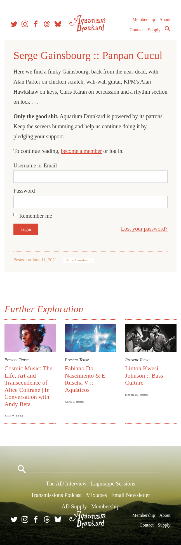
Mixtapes (96, 495)
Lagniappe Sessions (113, 483)
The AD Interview (66, 483)
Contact (137, 29)
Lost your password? (144, 229)
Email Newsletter (130, 495)
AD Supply (74, 506)
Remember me (35, 216)
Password (24, 191)
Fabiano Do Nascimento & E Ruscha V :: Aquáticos (85, 379)
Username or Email (35, 165)
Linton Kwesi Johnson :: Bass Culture (144, 375)
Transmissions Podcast (56, 495)
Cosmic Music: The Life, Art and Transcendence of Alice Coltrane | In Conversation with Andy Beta (28, 386)
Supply (154, 29)
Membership (143, 19)
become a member (81, 151)
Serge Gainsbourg (78, 260)
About (164, 19)
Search (167, 29)
